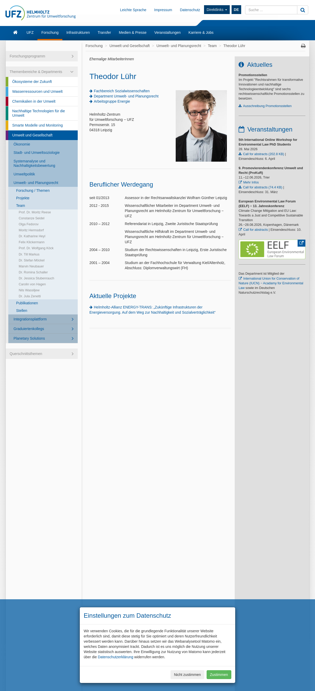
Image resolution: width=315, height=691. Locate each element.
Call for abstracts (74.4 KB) (262, 187)
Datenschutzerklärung (115, 657)
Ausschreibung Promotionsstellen (267, 106)
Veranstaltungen (167, 32)
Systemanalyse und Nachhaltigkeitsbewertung (34, 163)
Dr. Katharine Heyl (32, 236)
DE (236, 10)
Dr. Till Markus (29, 254)
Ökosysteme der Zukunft (32, 82)
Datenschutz (190, 10)
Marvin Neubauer (31, 266)
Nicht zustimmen (187, 675)
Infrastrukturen (78, 32)
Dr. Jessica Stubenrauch (36, 278)
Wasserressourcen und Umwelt (37, 91)
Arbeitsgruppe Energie (112, 101)
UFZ (30, 32)
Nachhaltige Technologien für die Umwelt (38, 113)
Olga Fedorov (28, 224)
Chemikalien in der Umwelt (34, 101)
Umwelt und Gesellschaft (32, 135)
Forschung (49, 32)
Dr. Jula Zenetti (30, 296)
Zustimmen (219, 675)
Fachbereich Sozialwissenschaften (122, 91)
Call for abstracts (255, 230)
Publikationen (27, 303)
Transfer (104, 32)
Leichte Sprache (133, 10)
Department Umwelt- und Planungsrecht (126, 96)
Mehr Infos (251, 182)
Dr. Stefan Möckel (31, 260)
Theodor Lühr (234, 46)
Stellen (21, 310)
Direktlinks (217, 10)
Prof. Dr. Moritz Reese (35, 212)
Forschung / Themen (33, 190)
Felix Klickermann (31, 242)
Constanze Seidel (31, 218)
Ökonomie (22, 144)
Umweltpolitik (24, 174)
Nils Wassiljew (29, 290)
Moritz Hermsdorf (31, 230)
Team (20, 205)
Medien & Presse (133, 32)
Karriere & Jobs (200, 32)
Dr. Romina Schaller (33, 272)
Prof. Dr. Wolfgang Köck (36, 248)
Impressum (163, 10)
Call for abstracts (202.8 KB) (263, 154)
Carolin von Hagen (32, 284)
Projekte (22, 198)
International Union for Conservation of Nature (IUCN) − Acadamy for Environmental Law (271, 283)
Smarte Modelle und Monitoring (37, 125)
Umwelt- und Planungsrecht (36, 183)
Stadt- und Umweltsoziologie (37, 152)
